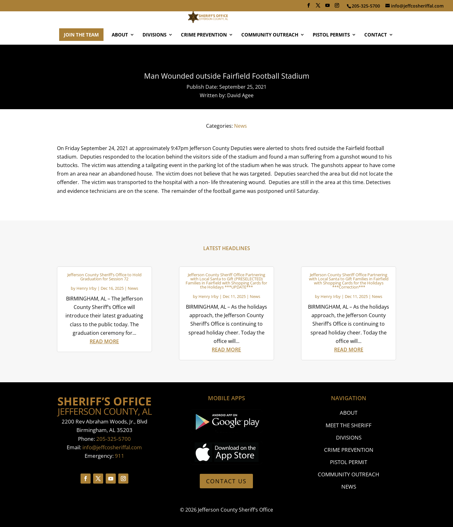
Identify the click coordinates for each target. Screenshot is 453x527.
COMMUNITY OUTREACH (269, 53)
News (240, 125)
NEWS (348, 486)
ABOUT (120, 53)
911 (119, 455)
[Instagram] (337, 7)
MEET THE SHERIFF (349, 425)
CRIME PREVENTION (204, 53)
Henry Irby (86, 288)
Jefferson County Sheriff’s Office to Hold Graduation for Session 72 (104, 277)
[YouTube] (327, 7)
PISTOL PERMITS (331, 53)
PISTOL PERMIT (348, 462)
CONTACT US (226, 481)
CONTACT (375, 53)
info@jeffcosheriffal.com (112, 447)
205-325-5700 (113, 438)
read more (104, 341)
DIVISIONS (154, 53)
